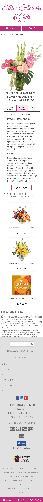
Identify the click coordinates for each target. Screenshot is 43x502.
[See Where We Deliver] (21, 357)
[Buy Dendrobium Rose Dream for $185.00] (21, 187)
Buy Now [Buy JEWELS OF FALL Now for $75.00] (21, 233)
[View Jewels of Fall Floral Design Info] (21, 214)
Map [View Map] (21, 499)
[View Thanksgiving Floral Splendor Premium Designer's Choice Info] (21, 285)
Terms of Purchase (28, 489)
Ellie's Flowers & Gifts (21, 12)
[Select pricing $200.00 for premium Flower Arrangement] (34, 108)
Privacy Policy (11, 489)
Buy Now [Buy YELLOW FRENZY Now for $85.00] (21, 268)
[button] (21, 443)
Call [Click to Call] (7, 499)
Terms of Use (22, 493)
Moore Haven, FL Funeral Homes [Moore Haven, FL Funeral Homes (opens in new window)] (17, 468)
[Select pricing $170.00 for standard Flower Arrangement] (10, 108)
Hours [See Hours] (35, 499)
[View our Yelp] (26, 399)
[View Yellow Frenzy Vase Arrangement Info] (21, 250)
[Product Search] (22, 344)
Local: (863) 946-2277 (21, 417)
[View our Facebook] (17, 399)
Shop (11, 28)
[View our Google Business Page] (21, 399)
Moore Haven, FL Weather (16, 480)
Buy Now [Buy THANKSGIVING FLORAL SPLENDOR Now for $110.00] (21, 303)
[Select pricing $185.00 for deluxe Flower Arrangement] (22, 108)
